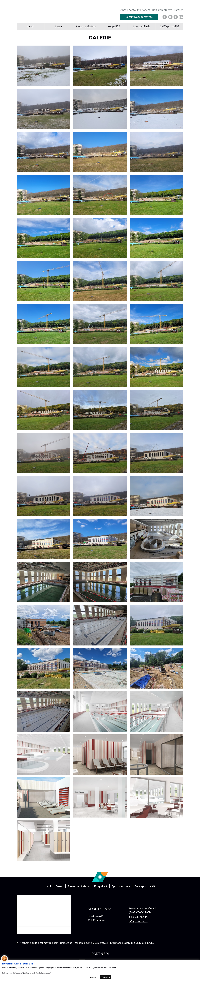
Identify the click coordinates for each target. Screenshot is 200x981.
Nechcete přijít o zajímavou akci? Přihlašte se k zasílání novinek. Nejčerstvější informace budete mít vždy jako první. (87, 943)
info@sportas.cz (138, 922)
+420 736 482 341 (139, 917)
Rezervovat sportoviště (139, 17)
